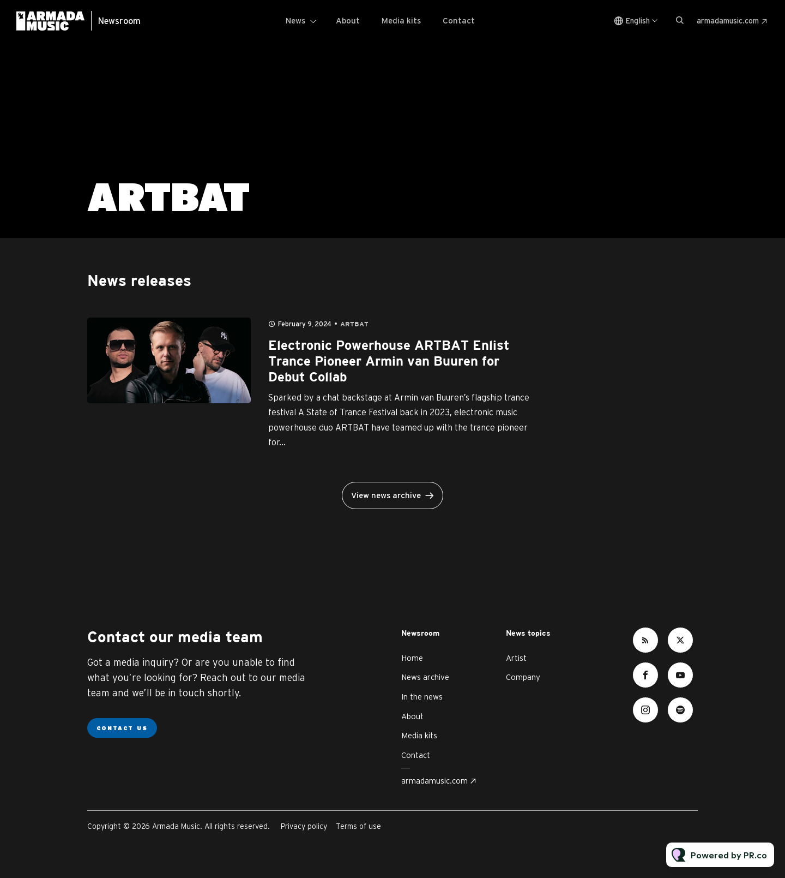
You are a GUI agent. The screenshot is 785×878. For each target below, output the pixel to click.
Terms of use (358, 826)
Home (412, 657)
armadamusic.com (728, 20)
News (295, 20)
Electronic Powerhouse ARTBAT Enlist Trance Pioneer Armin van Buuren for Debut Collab (389, 362)
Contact (459, 20)
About (348, 20)
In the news (422, 696)
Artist (516, 657)
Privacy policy (304, 826)
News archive (425, 677)
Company (523, 677)
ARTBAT (354, 324)
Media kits (401, 20)
